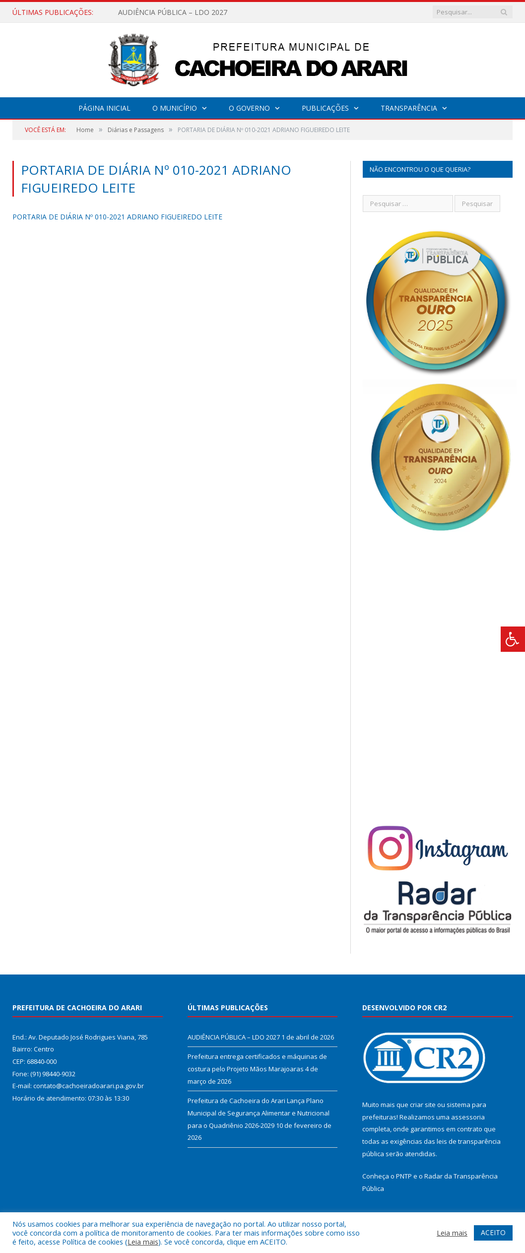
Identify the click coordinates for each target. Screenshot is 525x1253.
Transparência (409, 108)
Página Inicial (104, 108)
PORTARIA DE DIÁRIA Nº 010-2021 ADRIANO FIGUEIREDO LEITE (117, 216)
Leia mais (143, 1242)
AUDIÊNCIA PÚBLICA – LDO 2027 (172, 12)
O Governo (249, 108)
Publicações (325, 108)
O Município (174, 108)
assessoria (468, 1117)
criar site (423, 1104)
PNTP (404, 1176)
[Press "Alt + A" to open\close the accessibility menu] (513, 639)
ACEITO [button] (493, 1232)
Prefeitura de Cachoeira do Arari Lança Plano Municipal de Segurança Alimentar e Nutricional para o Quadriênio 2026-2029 (258, 1112)
